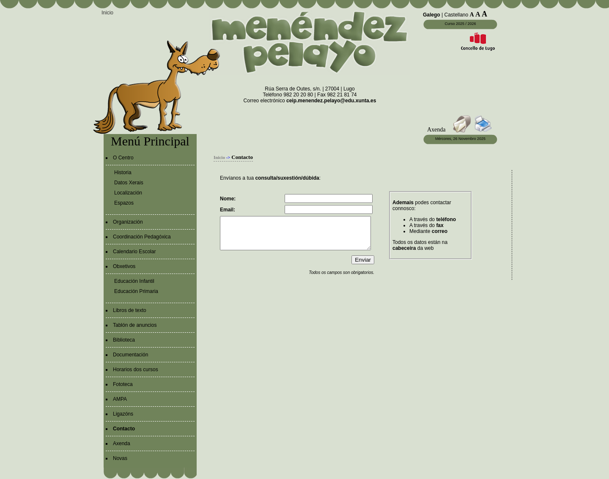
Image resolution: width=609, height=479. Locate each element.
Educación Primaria (136, 291)
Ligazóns (123, 414)
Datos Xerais (128, 183)
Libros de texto (129, 310)
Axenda (121, 443)
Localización (128, 193)
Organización (128, 222)
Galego (431, 15)
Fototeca (123, 384)
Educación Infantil (134, 281)
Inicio (107, 13)
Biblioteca (124, 340)
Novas (120, 458)
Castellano (456, 15)
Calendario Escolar (134, 252)
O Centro (123, 158)
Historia (123, 172)
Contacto (124, 429)
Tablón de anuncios (134, 325)
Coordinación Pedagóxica (142, 237)
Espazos (124, 203)
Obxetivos (124, 266)
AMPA (120, 399)
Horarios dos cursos (135, 369)
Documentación (130, 355)
